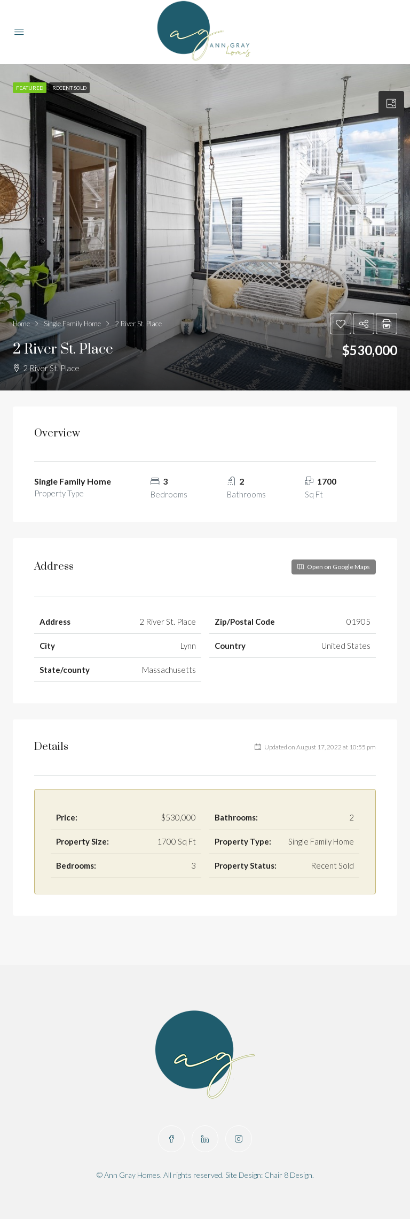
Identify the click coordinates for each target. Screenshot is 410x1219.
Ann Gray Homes (132, 1174)
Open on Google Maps (333, 567)
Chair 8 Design (288, 1174)
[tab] (391, 104)
